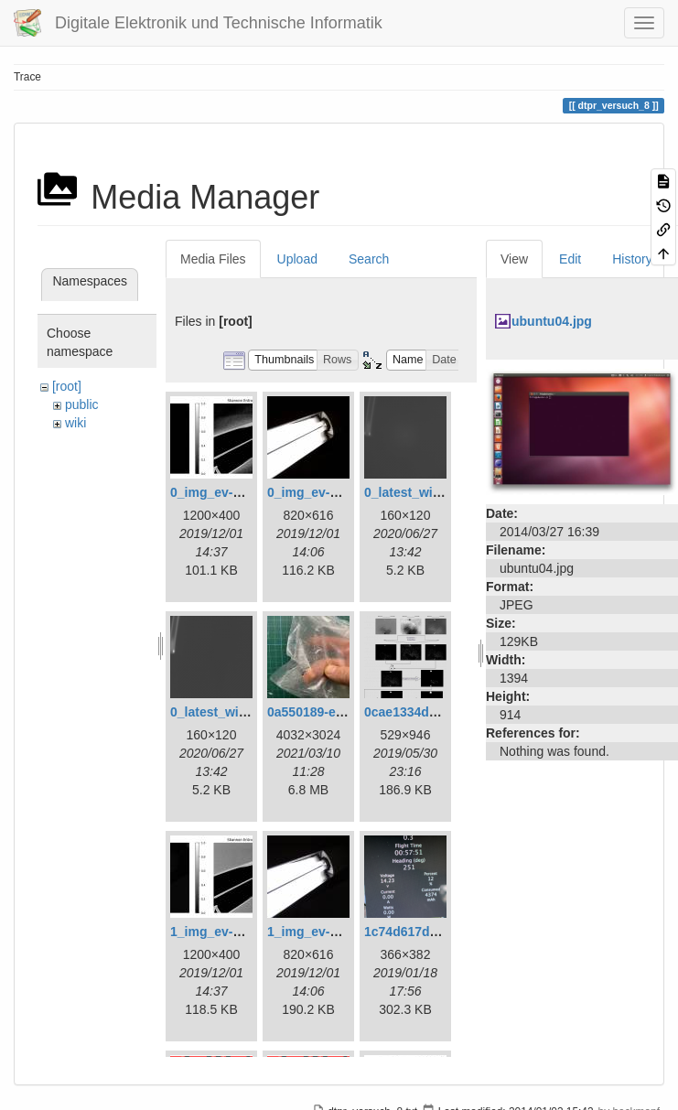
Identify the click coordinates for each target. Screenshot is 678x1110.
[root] (66, 386)
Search (369, 259)
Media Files (213, 259)
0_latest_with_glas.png (434, 492)
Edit (570, 259)
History (632, 259)
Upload (297, 259)
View (514, 259)
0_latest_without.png (233, 712)
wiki (75, 422)
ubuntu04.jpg (551, 321)
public (82, 404)
